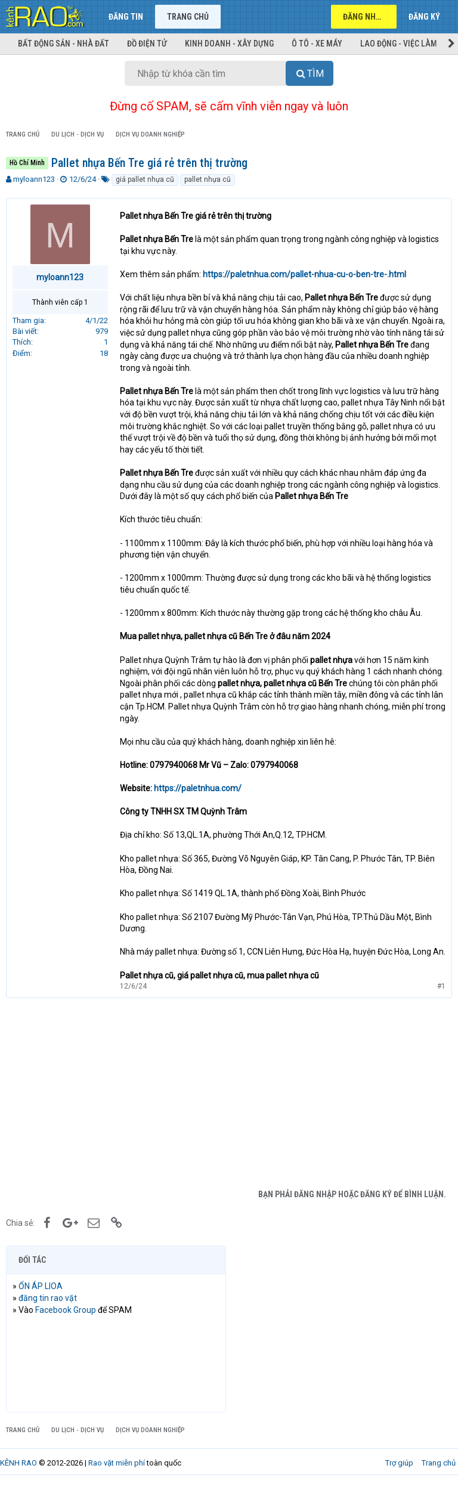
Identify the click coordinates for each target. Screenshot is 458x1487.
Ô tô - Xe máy (317, 43)
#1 (441, 986)
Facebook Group (65, 1310)
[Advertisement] (229, 1093)
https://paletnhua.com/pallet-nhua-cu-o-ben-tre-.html (304, 274)
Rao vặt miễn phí (116, 1462)
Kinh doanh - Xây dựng (229, 43)
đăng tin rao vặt (47, 1298)
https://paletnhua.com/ (198, 788)
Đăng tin (126, 16)
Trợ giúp (399, 1462)
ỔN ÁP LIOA (40, 1286)
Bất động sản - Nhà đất (63, 43)
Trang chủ (188, 16)
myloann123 (34, 179)
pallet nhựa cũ (207, 179)
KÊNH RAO (18, 1462)
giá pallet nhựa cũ (145, 179)
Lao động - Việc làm (398, 43)
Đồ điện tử (147, 43)
